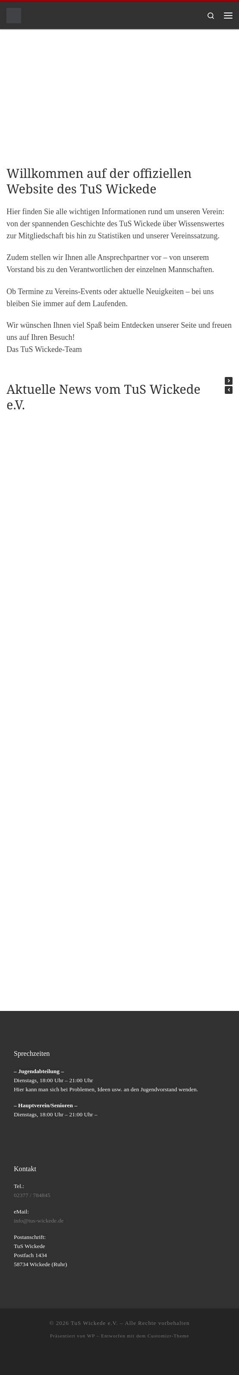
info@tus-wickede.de (39, 1220)
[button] (229, 381)
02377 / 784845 (32, 1195)
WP (91, 1335)
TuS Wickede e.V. (94, 1323)
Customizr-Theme (168, 1335)
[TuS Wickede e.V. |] (13, 14)
